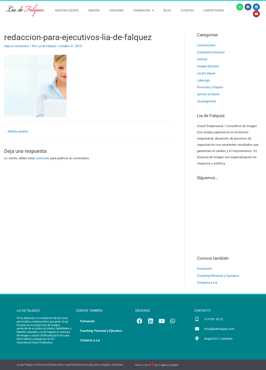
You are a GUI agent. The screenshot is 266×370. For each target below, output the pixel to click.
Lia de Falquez (207, 73)
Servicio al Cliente (209, 94)
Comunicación (207, 45)
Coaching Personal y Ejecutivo (218, 276)
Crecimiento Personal (212, 52)
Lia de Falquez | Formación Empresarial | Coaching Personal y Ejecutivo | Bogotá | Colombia (70, 364)
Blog (167, 10)
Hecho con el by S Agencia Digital (156, 364)
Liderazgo (204, 80)
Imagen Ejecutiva (209, 66)
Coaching (116, 10)
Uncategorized (207, 101)
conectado (43, 158)
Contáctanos (213, 10)
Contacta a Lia (207, 283)
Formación (143, 10)
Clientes (187, 10)
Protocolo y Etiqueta (211, 87)
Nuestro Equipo (67, 10)
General (202, 59)
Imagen (93, 10)
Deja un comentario (17, 46)
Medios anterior (18, 132)
